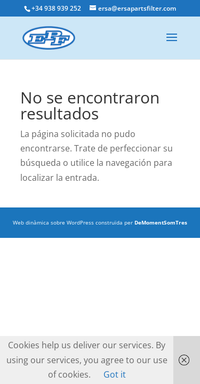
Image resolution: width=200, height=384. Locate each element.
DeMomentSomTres (160, 222)
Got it (114, 374)
